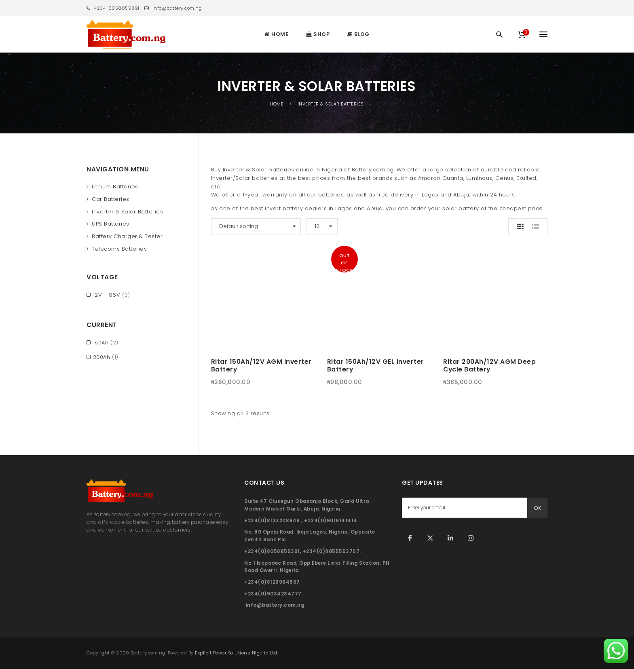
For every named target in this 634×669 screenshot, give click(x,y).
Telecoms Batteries (119, 249)
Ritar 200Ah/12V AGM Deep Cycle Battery (489, 365)
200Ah (101, 357)
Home (276, 104)
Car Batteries (110, 199)
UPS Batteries (110, 224)
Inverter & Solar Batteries (127, 211)
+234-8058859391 (113, 8)
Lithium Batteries (115, 186)
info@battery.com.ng (173, 8)
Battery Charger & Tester (127, 236)
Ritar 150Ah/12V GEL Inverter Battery (375, 365)
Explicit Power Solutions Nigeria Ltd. (236, 653)
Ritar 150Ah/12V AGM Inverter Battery (261, 365)
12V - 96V (106, 295)
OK (537, 508)
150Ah (101, 342)
